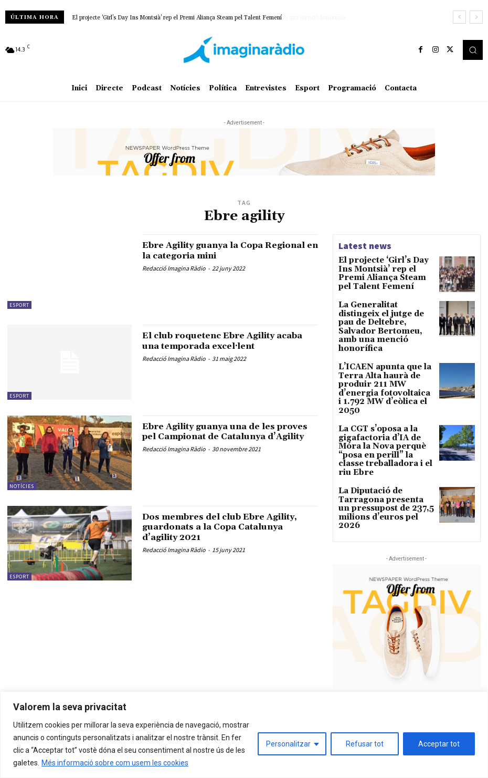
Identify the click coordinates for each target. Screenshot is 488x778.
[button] (473, 50)
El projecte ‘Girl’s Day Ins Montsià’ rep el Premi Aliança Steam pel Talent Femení (381, 271)
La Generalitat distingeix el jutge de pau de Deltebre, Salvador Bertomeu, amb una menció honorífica (203, 18)
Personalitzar (288, 744)
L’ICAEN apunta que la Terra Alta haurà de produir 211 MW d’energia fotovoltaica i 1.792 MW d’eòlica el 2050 (384, 362)
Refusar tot (365, 744)
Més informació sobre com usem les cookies (114, 763)
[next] (476, 17)
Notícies (21, 486)
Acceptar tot (439, 744)
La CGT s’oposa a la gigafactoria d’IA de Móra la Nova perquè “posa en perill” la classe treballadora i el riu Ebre (386, 408)
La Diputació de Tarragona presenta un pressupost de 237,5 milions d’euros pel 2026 (384, 449)
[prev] (459, 17)
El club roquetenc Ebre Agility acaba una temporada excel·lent (221, 340)
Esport (19, 305)
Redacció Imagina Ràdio (174, 268)
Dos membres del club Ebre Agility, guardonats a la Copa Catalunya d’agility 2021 (214, 527)
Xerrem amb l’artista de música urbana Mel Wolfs (409, 688)
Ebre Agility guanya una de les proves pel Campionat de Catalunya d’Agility (218, 436)
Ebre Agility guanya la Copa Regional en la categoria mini (216, 250)
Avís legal (142, 674)
